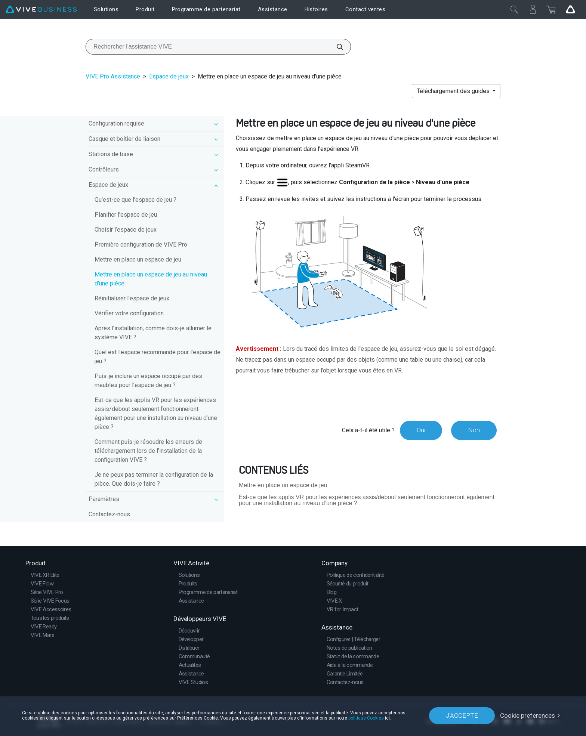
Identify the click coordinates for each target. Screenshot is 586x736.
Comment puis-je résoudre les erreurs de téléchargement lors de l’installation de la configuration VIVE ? (148, 450)
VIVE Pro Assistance (113, 76)
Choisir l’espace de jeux (126, 229)
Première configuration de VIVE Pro (141, 244)
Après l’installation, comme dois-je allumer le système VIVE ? (153, 333)
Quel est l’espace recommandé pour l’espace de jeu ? (157, 357)
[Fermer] (514, 9)
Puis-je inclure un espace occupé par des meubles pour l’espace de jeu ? (148, 380)
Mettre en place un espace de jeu (138, 259)
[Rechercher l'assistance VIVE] (335, 46)
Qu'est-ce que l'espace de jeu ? (135, 199)
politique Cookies (366, 718)
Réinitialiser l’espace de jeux (132, 298)
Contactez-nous (109, 514)
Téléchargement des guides (454, 91)
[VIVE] (41, 9)
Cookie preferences (527, 715)
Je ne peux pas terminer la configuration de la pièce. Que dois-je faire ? (154, 479)
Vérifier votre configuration (129, 313)
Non (474, 430)
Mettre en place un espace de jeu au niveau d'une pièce (151, 279)
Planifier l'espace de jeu (126, 214)
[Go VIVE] (570, 9)
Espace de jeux (169, 76)
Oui (421, 430)
